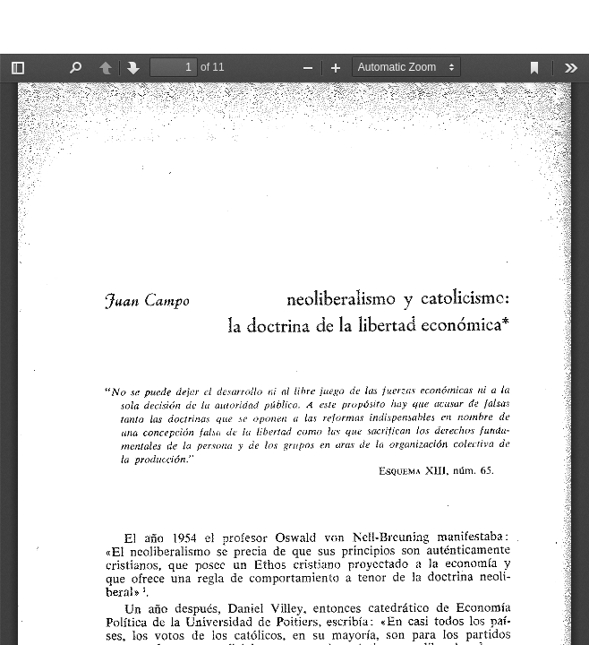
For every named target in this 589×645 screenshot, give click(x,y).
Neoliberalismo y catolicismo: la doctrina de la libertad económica (217, 27)
